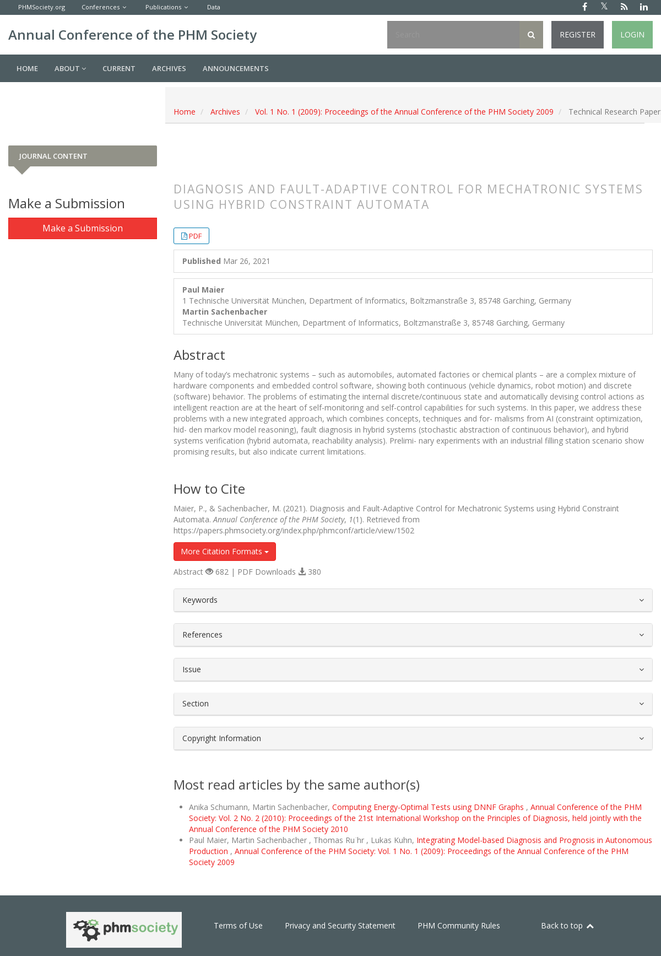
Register (577, 34)
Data (213, 7)
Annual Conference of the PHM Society (132, 34)
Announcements (236, 68)
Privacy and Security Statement (340, 925)
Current (119, 68)
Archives (169, 68)
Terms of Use (238, 925)
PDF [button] (195, 236)
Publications (163, 7)
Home (27, 68)
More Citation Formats (225, 551)
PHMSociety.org (41, 7)
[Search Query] (453, 34)
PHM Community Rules (459, 925)
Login (632, 34)
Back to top (568, 925)
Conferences (101, 7)
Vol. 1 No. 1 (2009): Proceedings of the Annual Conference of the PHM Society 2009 (404, 111)
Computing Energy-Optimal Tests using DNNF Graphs (429, 807)
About (70, 68)
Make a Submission (82, 228)
